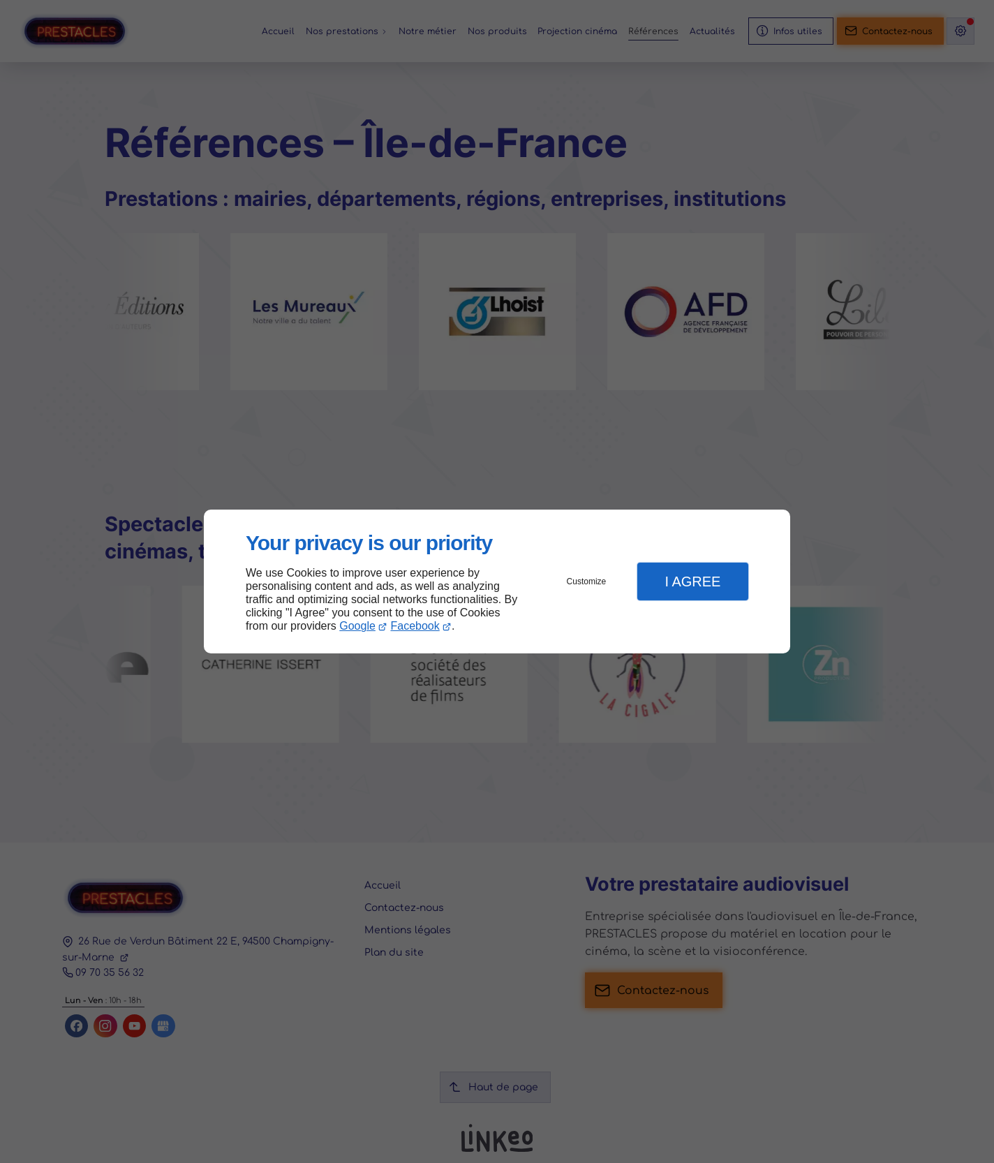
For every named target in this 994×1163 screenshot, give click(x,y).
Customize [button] (587, 581)
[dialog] (497, 582)
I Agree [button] (692, 581)
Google (357, 626)
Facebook (415, 626)
